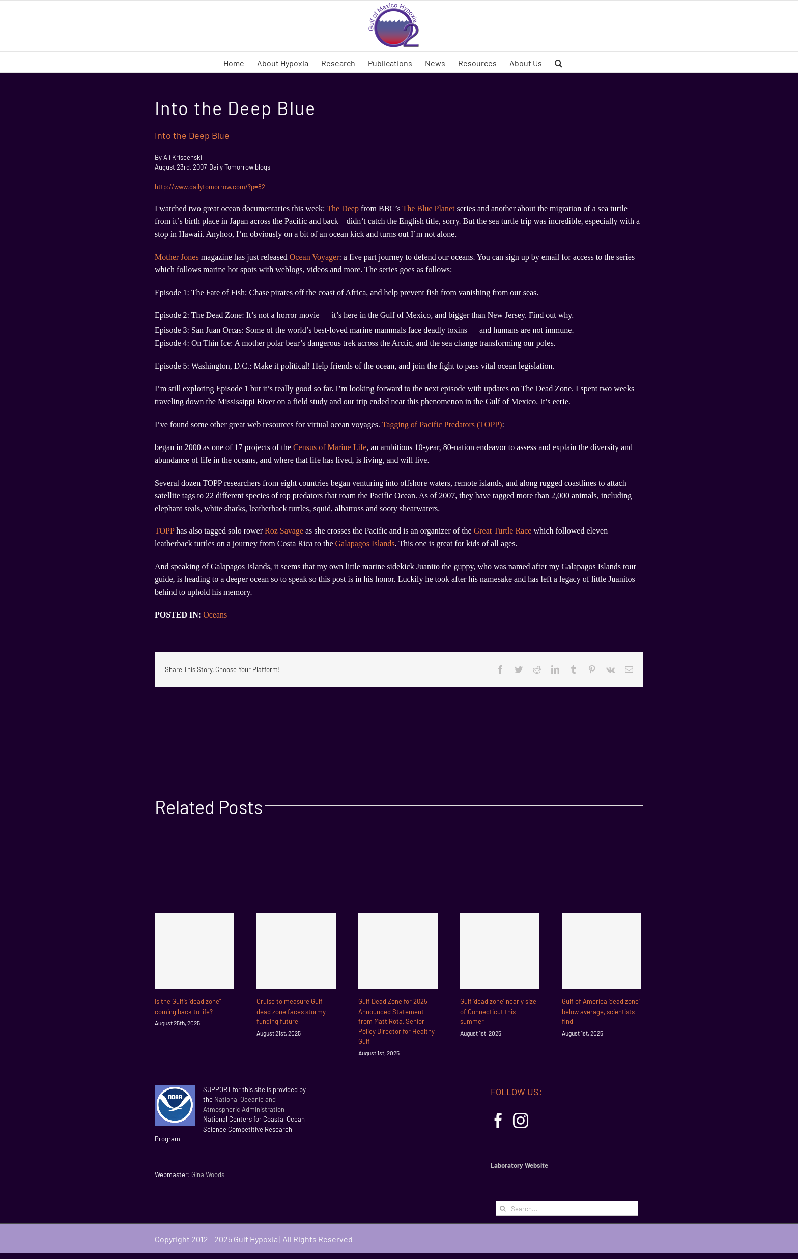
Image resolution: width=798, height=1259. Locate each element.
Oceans (215, 614)
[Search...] (567, 1208)
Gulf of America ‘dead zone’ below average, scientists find (601, 1011)
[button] (558, 62)
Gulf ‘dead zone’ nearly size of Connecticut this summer (498, 1011)
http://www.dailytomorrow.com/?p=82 (210, 187)
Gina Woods (207, 1174)
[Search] (503, 1208)
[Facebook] (498, 1120)
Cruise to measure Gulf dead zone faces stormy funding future (291, 1011)
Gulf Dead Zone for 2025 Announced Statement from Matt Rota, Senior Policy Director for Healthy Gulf (396, 1021)
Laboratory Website (519, 1165)
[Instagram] (520, 1120)
